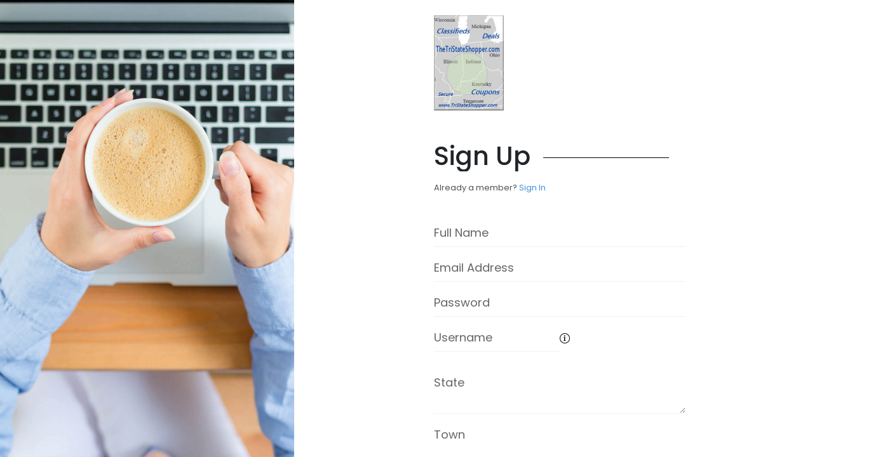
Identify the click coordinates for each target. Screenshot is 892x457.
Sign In (532, 187)
